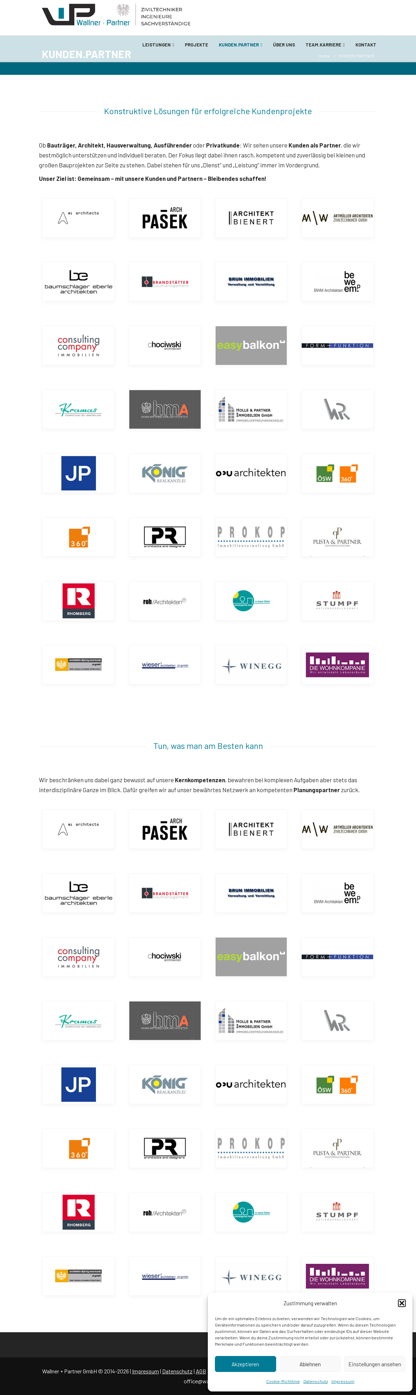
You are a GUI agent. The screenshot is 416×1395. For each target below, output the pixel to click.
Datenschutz (315, 1381)
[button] (401, 1303)
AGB (201, 1371)
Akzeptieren (245, 1364)
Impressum (342, 1381)
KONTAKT (365, 45)
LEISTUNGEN (158, 45)
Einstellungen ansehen (374, 1364)
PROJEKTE (196, 45)
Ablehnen (310, 1364)
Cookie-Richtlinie (283, 1381)
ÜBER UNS (284, 45)
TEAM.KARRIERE (325, 45)
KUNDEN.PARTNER (240, 45)
